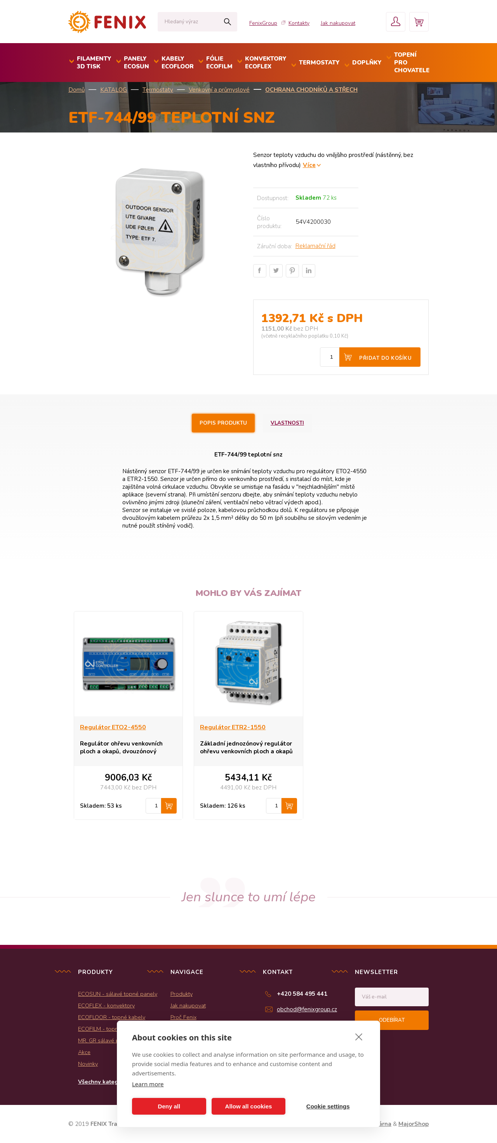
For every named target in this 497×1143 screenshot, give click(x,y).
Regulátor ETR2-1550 (233, 727)
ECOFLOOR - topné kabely (111, 1017)
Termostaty (157, 90)
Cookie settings (328, 1106)
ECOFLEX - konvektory (106, 1005)
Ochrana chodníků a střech (311, 90)
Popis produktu (223, 423)
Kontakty (298, 23)
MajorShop (413, 1124)
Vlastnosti (287, 423)
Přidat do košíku (385, 358)
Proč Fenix (183, 1017)
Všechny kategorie (103, 1082)
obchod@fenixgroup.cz (307, 1009)
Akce (84, 1052)
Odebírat (392, 1020)
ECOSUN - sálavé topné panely (117, 994)
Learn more (148, 1084)
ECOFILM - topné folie (106, 1029)
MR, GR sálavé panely (105, 1040)
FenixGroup (263, 23)
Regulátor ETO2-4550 (113, 727)
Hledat (227, 21)
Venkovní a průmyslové (219, 90)
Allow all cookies (248, 1106)
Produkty (181, 994)
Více (309, 165)
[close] (359, 1036)
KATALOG (113, 90)
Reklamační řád (315, 246)
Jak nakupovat (338, 23)
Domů (76, 90)
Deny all (169, 1106)
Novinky (88, 1064)
